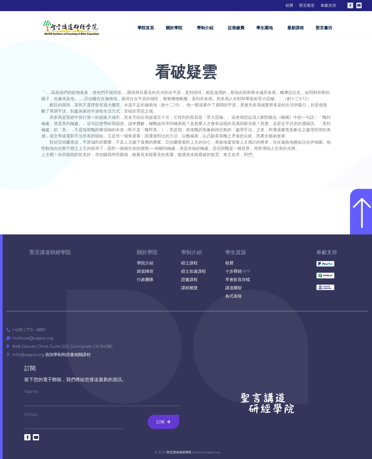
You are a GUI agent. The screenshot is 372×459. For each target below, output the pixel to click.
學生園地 (265, 28)
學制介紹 (206, 28)
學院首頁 (145, 27)
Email (30, 414)
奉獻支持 (326, 252)
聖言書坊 (324, 27)
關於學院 (175, 28)
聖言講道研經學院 (50, 252)
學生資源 (235, 252)
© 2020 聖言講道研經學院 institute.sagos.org (187, 452)
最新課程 (295, 27)
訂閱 (30, 368)
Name (31, 391)
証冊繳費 (236, 27)
